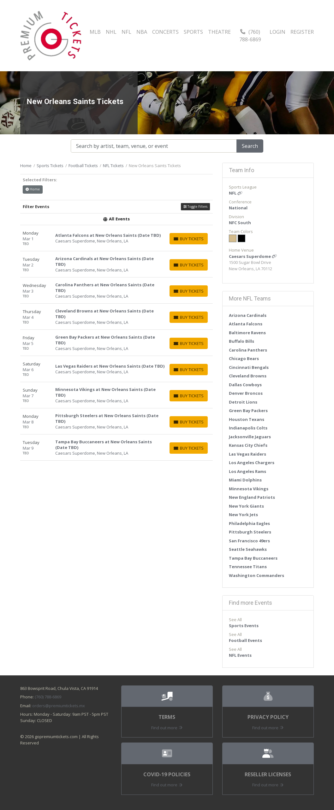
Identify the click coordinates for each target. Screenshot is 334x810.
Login (277, 31)
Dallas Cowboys (245, 385)
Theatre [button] (219, 31)
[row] (116, 238)
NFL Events (240, 655)
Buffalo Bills (241, 341)
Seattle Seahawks (248, 549)
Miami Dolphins (245, 480)
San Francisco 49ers (249, 541)
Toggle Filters (195, 206)
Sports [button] (193, 31)
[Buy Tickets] (189, 238)
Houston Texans (246, 419)
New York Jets (243, 514)
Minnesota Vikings (248, 489)
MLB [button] (95, 31)
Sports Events (244, 625)
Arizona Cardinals (247, 315)
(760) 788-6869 (250, 35)
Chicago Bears (244, 358)
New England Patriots (252, 497)
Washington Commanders (256, 575)
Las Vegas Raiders (247, 454)
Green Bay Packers (248, 410)
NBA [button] (141, 31)
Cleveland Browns (247, 376)
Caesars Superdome (253, 256)
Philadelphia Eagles (249, 523)
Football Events (245, 640)
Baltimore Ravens (247, 332)
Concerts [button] (165, 31)
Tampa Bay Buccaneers (253, 558)
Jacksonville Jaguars (250, 437)
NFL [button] (126, 31)
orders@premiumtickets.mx (58, 705)
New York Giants (246, 506)
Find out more (166, 728)
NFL (235, 193)
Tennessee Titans (248, 566)
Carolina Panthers (248, 350)
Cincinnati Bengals (249, 367)
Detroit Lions (243, 402)
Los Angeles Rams (247, 471)
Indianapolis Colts (248, 428)
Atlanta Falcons (245, 324)
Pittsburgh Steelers (250, 532)
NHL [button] (111, 31)
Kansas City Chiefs (248, 445)
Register (302, 31)
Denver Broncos (246, 393)
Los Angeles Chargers (251, 462)
